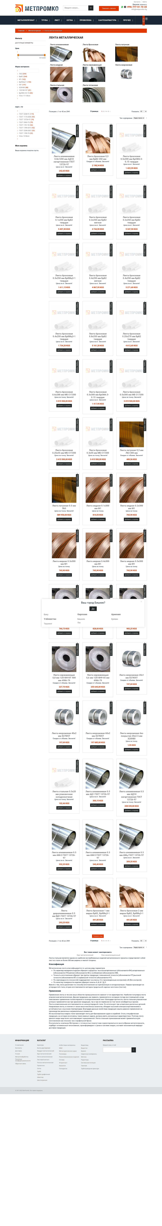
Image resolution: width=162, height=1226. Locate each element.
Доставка (18, 1051)
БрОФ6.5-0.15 (26, 93)
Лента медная (56, 65)
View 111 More (24, 96)
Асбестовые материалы (67, 1045)
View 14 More (24, 136)
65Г (22, 85)
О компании (19, 1045)
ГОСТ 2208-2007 (27, 131)
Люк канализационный (110, 955)
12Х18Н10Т (25, 90)
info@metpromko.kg (139, 9)
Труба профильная (43, 1074)
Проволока (41, 1065)
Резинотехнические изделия (69, 1057)
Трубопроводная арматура (90, 1068)
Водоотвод (84, 1045)
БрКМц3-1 (25, 82)
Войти (145, 2)
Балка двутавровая (43, 1048)
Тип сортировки (126, 118)
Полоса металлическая (45, 1062)
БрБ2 (23, 76)
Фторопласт (63, 1062)
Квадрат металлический (45, 1051)
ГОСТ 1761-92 (26, 125)
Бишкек (81, 619)
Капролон (62, 1065)
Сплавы (61, 1060)
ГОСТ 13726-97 (26, 119)
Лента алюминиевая (59, 44)
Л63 (22, 74)
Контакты (137, 2)
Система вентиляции (88, 1062)
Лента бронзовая (90, 44)
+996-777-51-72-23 (137, 7)
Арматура (40, 1045)
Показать (135, 112)
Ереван (114, 619)
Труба (39, 1071)
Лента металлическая (44, 1056)
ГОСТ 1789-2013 (27, 128)
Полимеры (62, 1054)
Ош (79, 622)
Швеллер (40, 1077)
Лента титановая (90, 85)
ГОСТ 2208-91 (26, 114)
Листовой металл (43, 1059)
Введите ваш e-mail (109, 1045)
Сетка (39, 1068)
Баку (46, 614)
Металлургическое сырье (68, 1051)
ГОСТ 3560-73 (26, 122)
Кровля (83, 1051)
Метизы (84, 1057)
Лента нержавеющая (92, 65)
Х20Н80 (23, 88)
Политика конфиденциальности (22, 1060)
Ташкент (48, 623)
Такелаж (84, 1065)
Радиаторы (85, 1060)
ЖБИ (60, 1048)
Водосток (84, 1048)
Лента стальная (57, 85)
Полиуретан (63, 1068)
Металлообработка (21, 1056)
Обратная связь (20, 1063)
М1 (22, 79)
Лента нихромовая (123, 65)
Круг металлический (85, 955)
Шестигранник (42, 1080)
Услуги (17, 1054)
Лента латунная (122, 44)
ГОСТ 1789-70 (26, 133)
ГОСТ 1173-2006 (27, 117)
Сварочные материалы (89, 1054)
